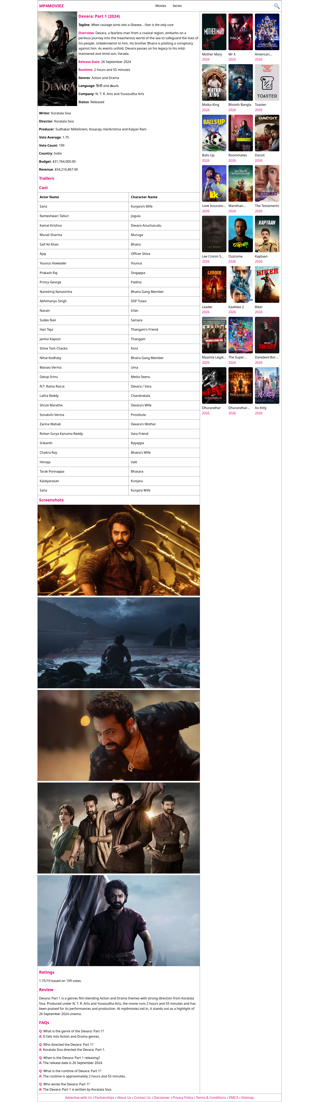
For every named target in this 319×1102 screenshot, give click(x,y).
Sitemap (247, 1097)
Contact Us (142, 1097)
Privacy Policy (183, 1097)
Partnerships (104, 1097)
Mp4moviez (51, 6)
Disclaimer (162, 1097)
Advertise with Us (78, 1097)
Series (177, 5)
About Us (124, 1097)
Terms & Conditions (211, 1097)
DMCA (233, 1097)
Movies (160, 5)
